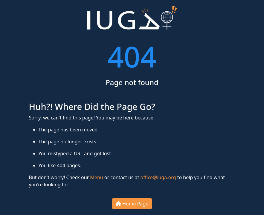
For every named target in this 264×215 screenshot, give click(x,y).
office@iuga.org (158, 177)
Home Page (132, 203)
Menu (96, 177)
